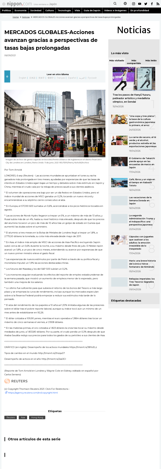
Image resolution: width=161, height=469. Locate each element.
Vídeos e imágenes (115, 10)
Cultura (49, 10)
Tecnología (64, 10)
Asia (23, 417)
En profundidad (140, 10)
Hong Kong (37, 417)
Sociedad (35, 10)
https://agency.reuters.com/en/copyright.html (31, 392)
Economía (20, 10)
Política (6, 10)
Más (6, 16)
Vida (77, 10)
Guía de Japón (92, 10)
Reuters (11, 417)
